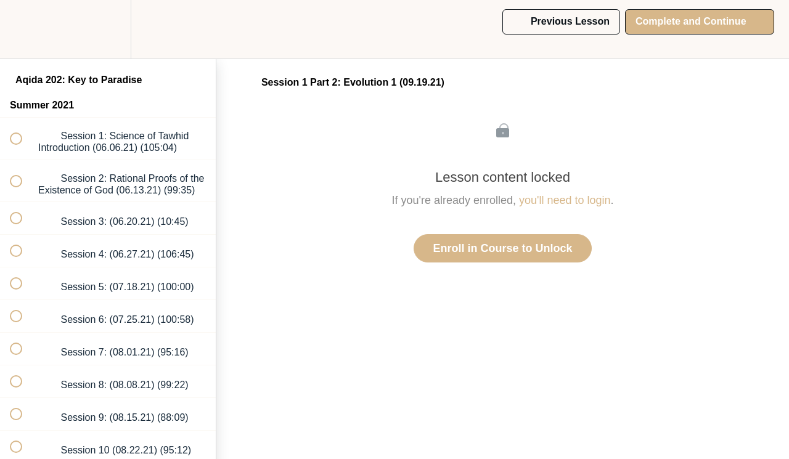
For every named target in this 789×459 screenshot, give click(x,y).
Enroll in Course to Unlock (502, 248)
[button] (23, 29)
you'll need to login (565, 200)
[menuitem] (108, 29)
